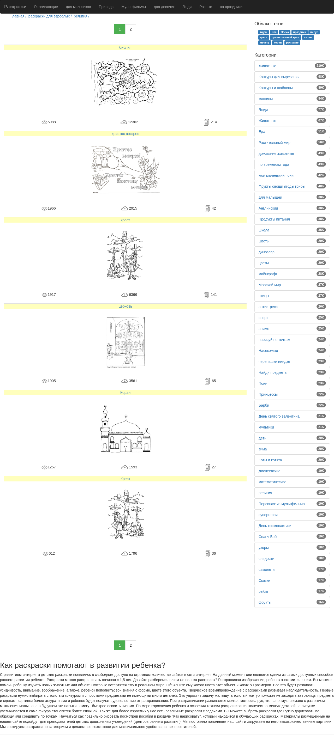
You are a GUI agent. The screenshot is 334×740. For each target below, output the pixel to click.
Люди (187, 7)
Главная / (18, 16)
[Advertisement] (125, 598)
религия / (82, 16)
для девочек (164, 7)
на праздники (231, 7)
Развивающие (46, 7)
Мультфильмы (133, 7)
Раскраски (15, 6)
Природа (106, 7)
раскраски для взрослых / (50, 16)
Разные (205, 7)
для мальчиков (78, 7)
